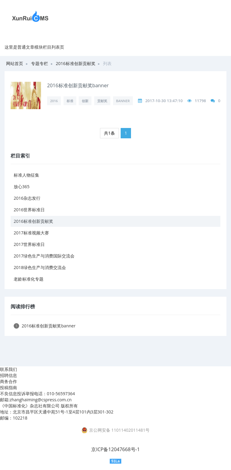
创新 (85, 100)
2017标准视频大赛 (31, 233)
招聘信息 (8, 375)
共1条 (109, 133)
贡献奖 (102, 100)
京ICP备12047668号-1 (115, 449)
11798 (200, 100)
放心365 (21, 186)
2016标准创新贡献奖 (75, 63)
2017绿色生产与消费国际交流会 (44, 256)
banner (123, 100)
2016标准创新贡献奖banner (78, 85)
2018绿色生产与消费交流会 (40, 267)
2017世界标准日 (29, 244)
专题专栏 (39, 63)
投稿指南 (8, 387)
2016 (54, 100)
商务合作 (8, 381)
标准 (70, 100)
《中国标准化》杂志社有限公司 (30, 406)
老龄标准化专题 (28, 279)
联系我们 (8, 369)
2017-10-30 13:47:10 (164, 100)
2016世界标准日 (29, 210)
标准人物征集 (26, 175)
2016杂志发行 (27, 198)
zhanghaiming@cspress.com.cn (41, 400)
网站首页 (14, 63)
